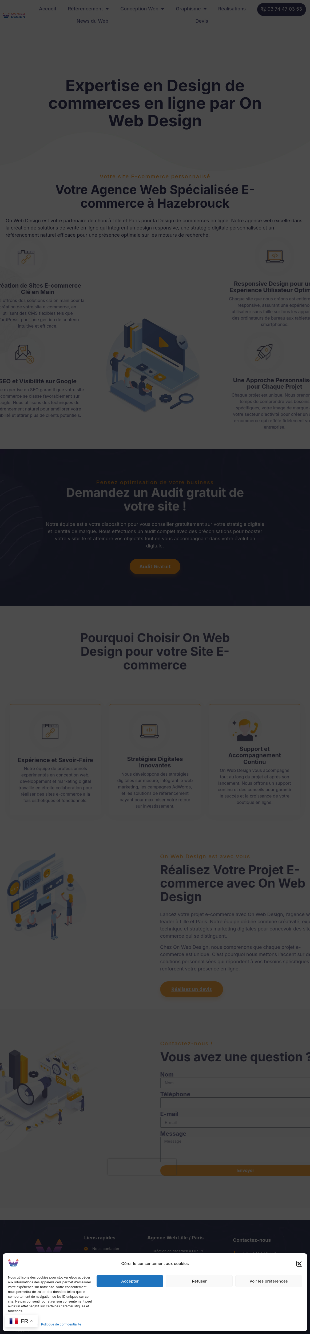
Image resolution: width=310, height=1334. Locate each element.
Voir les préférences (268, 1281)
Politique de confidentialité (61, 1324)
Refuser (199, 1281)
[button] (299, 1263)
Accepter (130, 1281)
